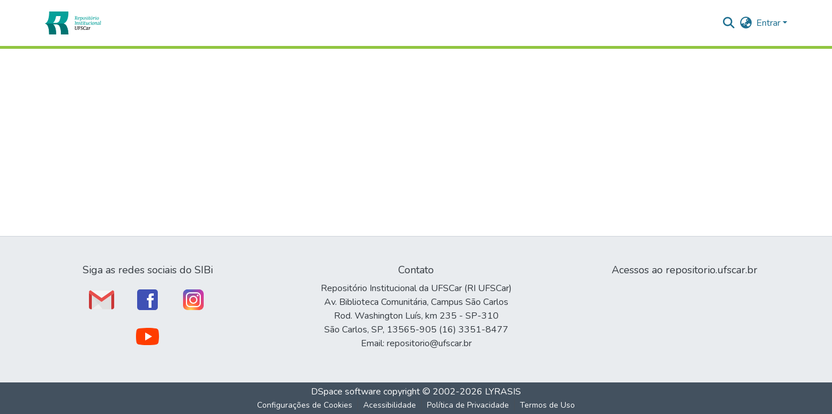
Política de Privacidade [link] (468, 405)
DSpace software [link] (346, 391)
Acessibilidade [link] (389, 405)
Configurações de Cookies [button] (304, 405)
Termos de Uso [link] (547, 405)
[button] (72, 22)
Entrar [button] (769, 23)
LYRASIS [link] (503, 391)
